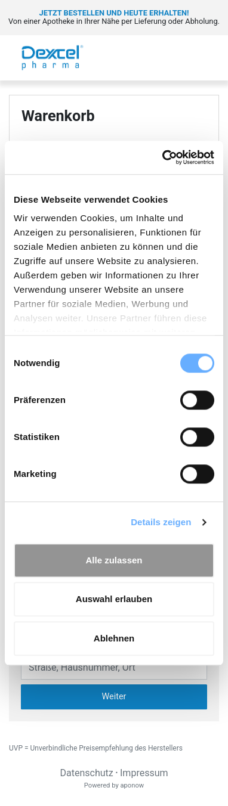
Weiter (114, 697)
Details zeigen (161, 522)
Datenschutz (86, 773)
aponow (132, 785)
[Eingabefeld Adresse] (114, 667)
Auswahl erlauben (114, 599)
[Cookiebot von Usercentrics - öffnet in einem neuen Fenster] (163, 157)
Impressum (144, 773)
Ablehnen (114, 638)
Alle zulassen (113, 560)
